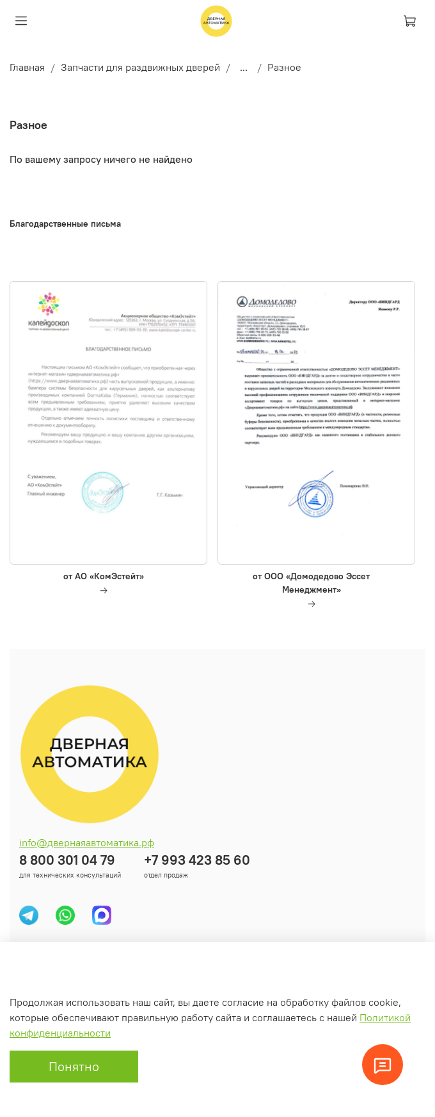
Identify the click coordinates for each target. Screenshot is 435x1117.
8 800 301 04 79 (67, 860)
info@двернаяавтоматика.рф (86, 842)
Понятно (74, 1066)
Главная (27, 67)
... (244, 67)
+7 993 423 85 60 (197, 860)
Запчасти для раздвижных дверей (140, 67)
